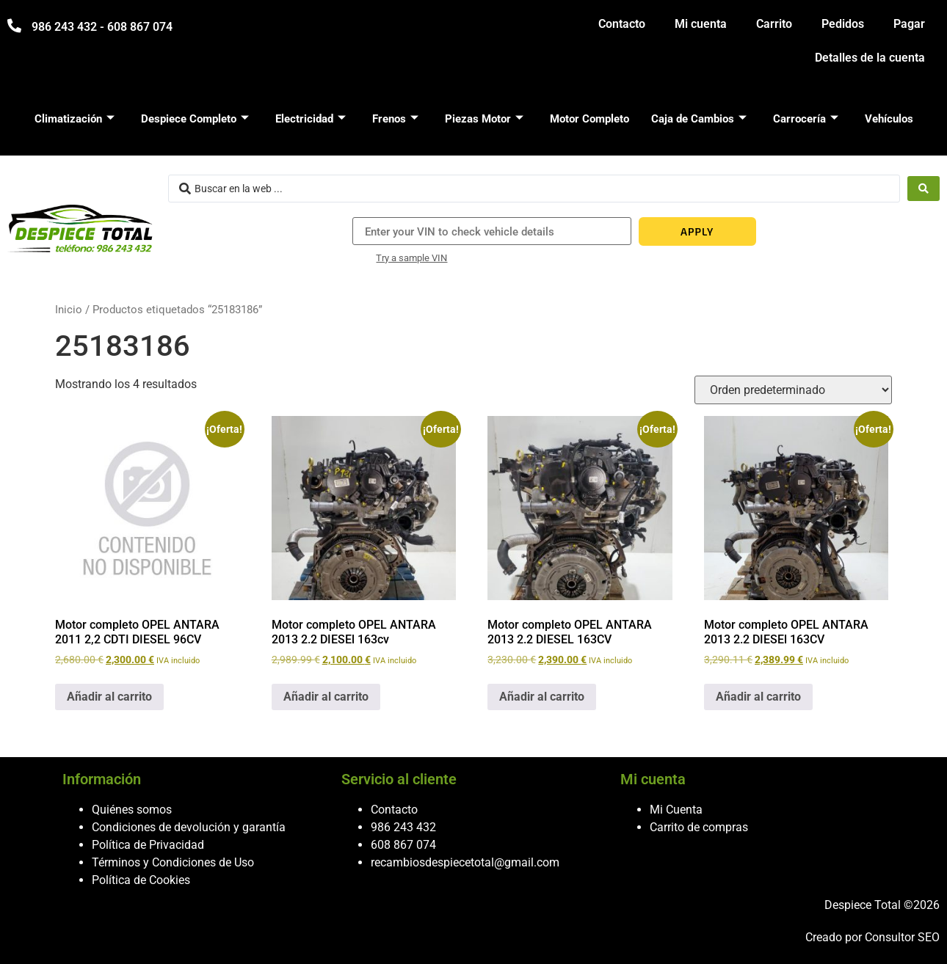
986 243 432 (403, 827)
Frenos (395, 118)
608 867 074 (403, 845)
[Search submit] (923, 188)
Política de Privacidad (148, 845)
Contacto (621, 24)
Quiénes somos (132, 810)
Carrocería (805, 118)
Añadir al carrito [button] (109, 697)
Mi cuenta (701, 24)
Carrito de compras (699, 827)
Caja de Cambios (699, 118)
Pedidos (842, 24)
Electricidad (310, 118)
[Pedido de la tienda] (793, 390)
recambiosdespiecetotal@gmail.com (465, 862)
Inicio (68, 309)
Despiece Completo (195, 118)
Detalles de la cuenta (870, 58)
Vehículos (889, 118)
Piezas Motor (484, 118)
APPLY (697, 231)
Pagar (909, 24)
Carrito (774, 24)
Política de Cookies (141, 880)
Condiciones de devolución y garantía (189, 827)
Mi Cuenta (676, 810)
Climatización (75, 118)
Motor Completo (589, 118)
